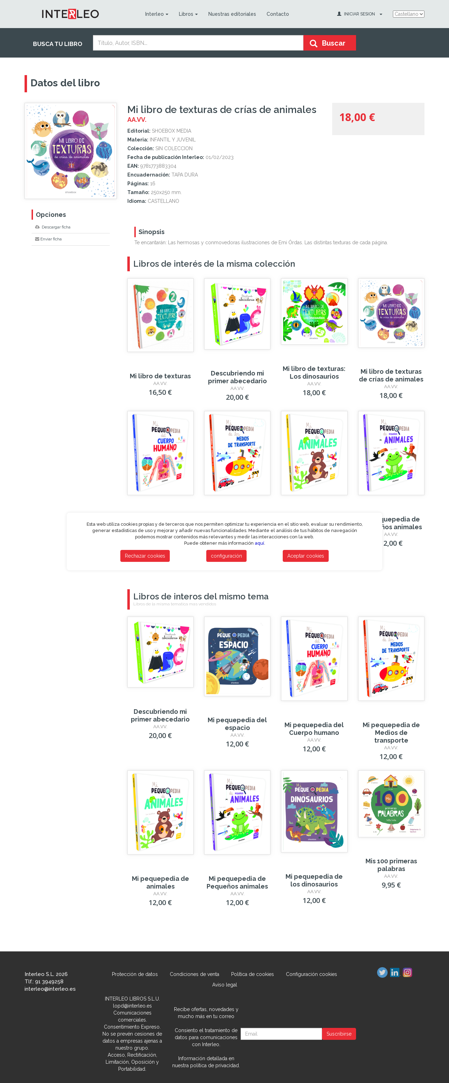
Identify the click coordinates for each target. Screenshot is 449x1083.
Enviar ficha (48, 239)
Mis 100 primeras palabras (391, 864)
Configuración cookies (311, 974)
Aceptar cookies (305, 556)
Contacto (278, 14)
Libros (188, 14)
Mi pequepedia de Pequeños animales (391, 523)
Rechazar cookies (145, 556)
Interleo (156, 14)
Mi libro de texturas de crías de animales (391, 375)
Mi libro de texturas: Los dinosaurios (314, 372)
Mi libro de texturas (160, 376)
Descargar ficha (53, 227)
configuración (226, 556)
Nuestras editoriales (232, 14)
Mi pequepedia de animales (160, 882)
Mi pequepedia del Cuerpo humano (314, 728)
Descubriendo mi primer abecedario (237, 377)
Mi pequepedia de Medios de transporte (391, 732)
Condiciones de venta (194, 974)
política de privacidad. (215, 1065)
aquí (259, 543)
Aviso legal (224, 985)
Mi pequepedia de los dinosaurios (314, 880)
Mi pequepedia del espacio (237, 723)
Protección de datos (135, 974)
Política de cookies (252, 974)
